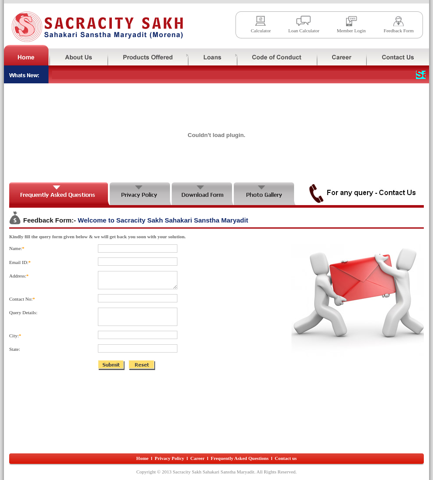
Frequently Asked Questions (239, 458)
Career (198, 458)
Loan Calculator (303, 30)
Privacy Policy (169, 458)
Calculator (261, 30)
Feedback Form (399, 30)
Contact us (286, 458)
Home (142, 458)
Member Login (351, 30)
